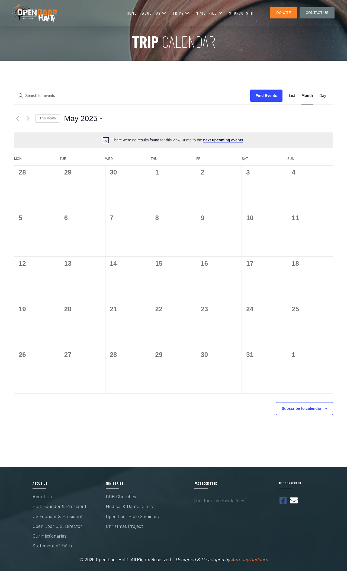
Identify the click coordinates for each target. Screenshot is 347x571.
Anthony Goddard (249, 559)
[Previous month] (17, 118)
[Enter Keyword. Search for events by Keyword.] (132, 95)
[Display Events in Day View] (322, 95)
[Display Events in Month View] (307, 95)
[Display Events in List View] (292, 95)
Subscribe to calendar (301, 408)
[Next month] (28, 118)
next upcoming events (223, 140)
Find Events (266, 95)
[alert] (173, 140)
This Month (48, 118)
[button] (164, 13)
